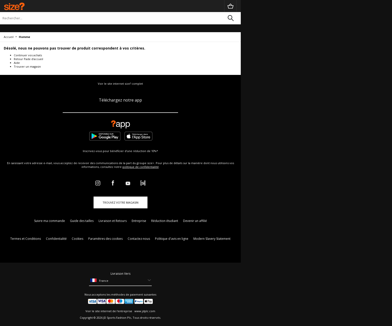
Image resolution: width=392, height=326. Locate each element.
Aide (17, 63)
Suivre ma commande (49, 221)
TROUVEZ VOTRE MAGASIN (120, 202)
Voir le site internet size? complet (120, 83)
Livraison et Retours (113, 221)
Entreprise (139, 221)
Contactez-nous (139, 239)
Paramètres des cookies (105, 239)
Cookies (77, 239)
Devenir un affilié (195, 221)
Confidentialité (56, 239)
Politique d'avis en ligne (171, 239)
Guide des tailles (82, 221)
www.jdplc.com (144, 311)
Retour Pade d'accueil (28, 59)
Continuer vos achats (28, 55)
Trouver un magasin (27, 66)
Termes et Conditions (25, 239)
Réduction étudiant (164, 221)
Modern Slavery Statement (211, 239)
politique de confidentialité (140, 167)
